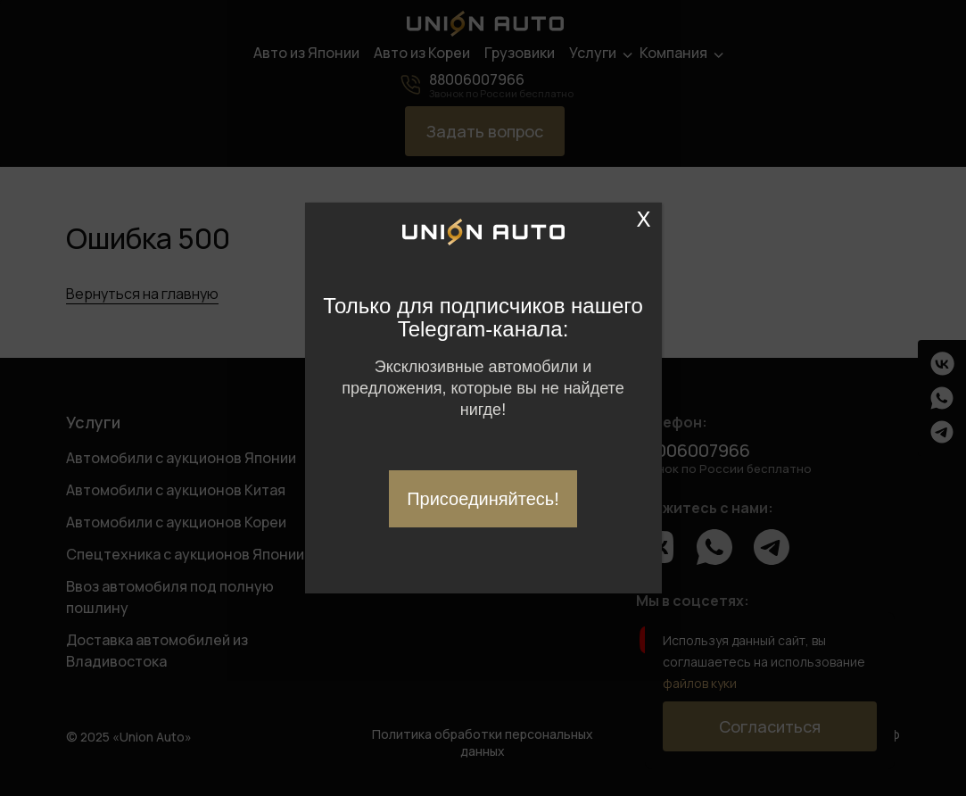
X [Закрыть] (644, 220)
